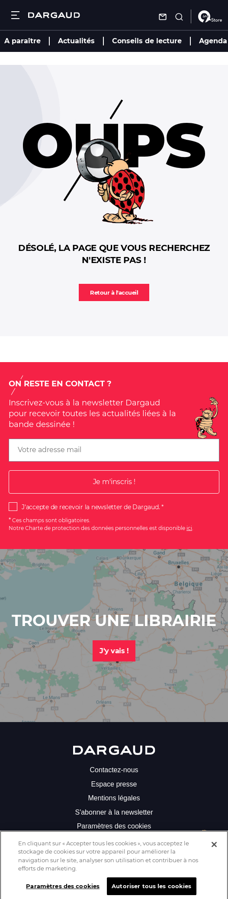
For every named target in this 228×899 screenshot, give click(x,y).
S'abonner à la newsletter (114, 812)
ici (189, 528)
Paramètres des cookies (114, 826)
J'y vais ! (114, 651)
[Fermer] (214, 849)
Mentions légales (114, 798)
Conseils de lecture (147, 41)
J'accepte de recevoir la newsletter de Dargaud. (91, 507)
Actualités (76, 41)
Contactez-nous (114, 770)
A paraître (22, 41)
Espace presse (114, 784)
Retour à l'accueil (114, 292)
